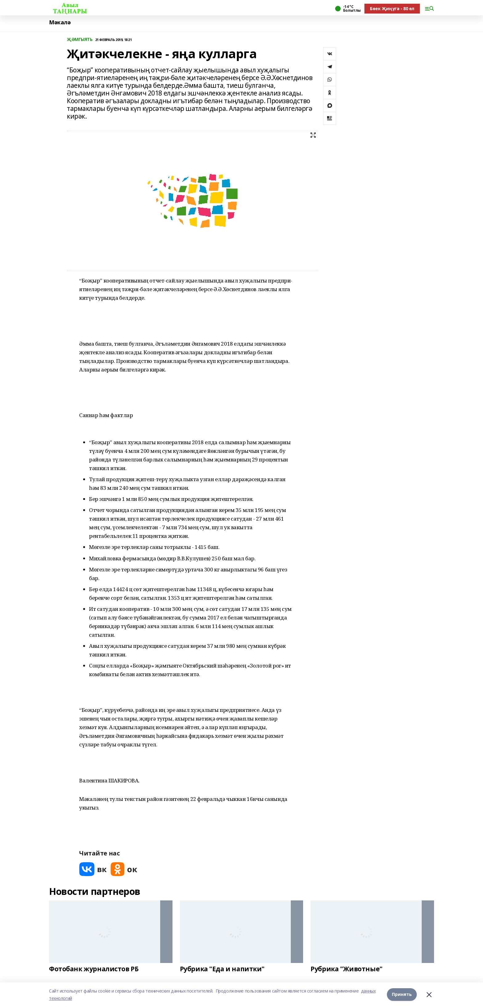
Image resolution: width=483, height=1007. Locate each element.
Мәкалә (60, 22)
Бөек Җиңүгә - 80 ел (392, 8)
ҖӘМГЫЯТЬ (80, 39)
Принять (402, 994)
